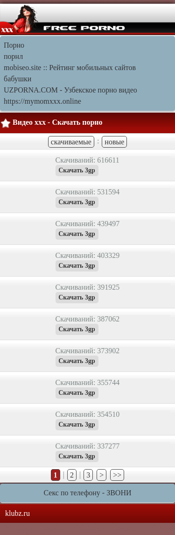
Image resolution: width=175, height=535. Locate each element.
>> (117, 475)
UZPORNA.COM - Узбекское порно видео (70, 90)
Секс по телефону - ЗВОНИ (88, 493)
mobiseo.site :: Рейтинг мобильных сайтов (70, 67)
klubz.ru (17, 513)
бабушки (17, 79)
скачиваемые (71, 142)
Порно (14, 45)
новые (114, 142)
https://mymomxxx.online (42, 101)
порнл (13, 56)
